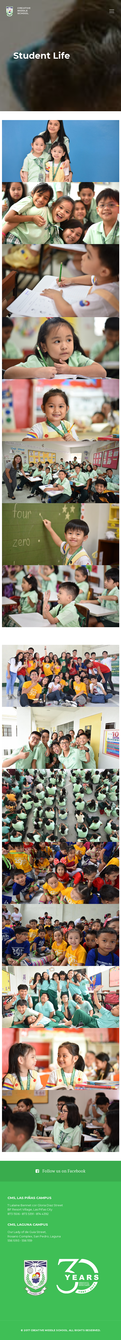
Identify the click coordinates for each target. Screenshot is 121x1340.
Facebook (76, 1171)
